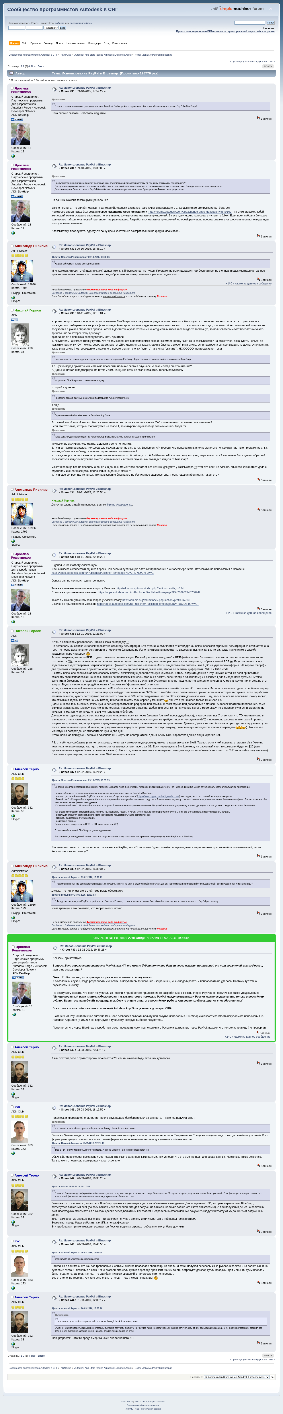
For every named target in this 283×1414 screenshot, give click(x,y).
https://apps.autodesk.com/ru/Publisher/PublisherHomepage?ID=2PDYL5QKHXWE (102, 572)
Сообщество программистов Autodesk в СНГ (62, 9)
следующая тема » (264, 61)
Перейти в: (196, 1377)
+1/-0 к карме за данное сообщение (248, 283)
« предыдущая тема (241, 61)
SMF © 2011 (141, 1401)
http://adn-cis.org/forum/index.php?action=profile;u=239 (156, 600)
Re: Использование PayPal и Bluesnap (85, 87)
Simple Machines (156, 1401)
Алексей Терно (26, 769)
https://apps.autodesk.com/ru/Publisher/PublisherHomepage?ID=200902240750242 (149, 592)
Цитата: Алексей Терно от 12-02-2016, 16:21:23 (77, 877)
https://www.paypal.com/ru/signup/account (158, 796)
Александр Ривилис (30, 246)
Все (33, 66)
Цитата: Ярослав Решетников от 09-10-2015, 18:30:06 (80, 257)
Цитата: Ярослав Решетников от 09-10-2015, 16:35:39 (80, 780)
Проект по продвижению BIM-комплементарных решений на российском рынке (225, 31)
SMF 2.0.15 (127, 1401)
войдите (59, 23)
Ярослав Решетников (21, 90)
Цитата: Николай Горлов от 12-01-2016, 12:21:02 (78, 1143)
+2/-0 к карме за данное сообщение (247, 1036)
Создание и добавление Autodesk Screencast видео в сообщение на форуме (93, 293)
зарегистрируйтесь (81, 23)
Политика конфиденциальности (143, 1405)
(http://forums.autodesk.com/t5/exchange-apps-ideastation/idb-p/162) (190, 211)
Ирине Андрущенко (119, 504)
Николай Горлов (27, 310)
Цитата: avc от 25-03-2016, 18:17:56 (71, 1186)
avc (17, 1107)
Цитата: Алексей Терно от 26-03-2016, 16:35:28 (77, 1252)
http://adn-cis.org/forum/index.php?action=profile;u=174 (150, 588)
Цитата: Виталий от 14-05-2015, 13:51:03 (74, 895)
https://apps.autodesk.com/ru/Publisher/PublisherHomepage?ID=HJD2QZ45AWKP (147, 603)
